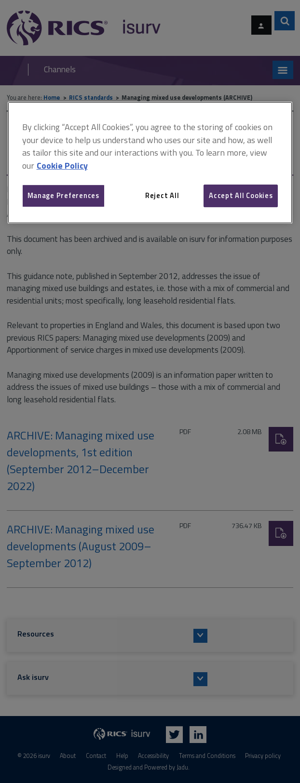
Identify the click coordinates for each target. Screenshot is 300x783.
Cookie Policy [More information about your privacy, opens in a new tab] (62, 165)
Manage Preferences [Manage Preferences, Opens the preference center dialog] (63, 195)
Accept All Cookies (241, 195)
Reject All (162, 195)
